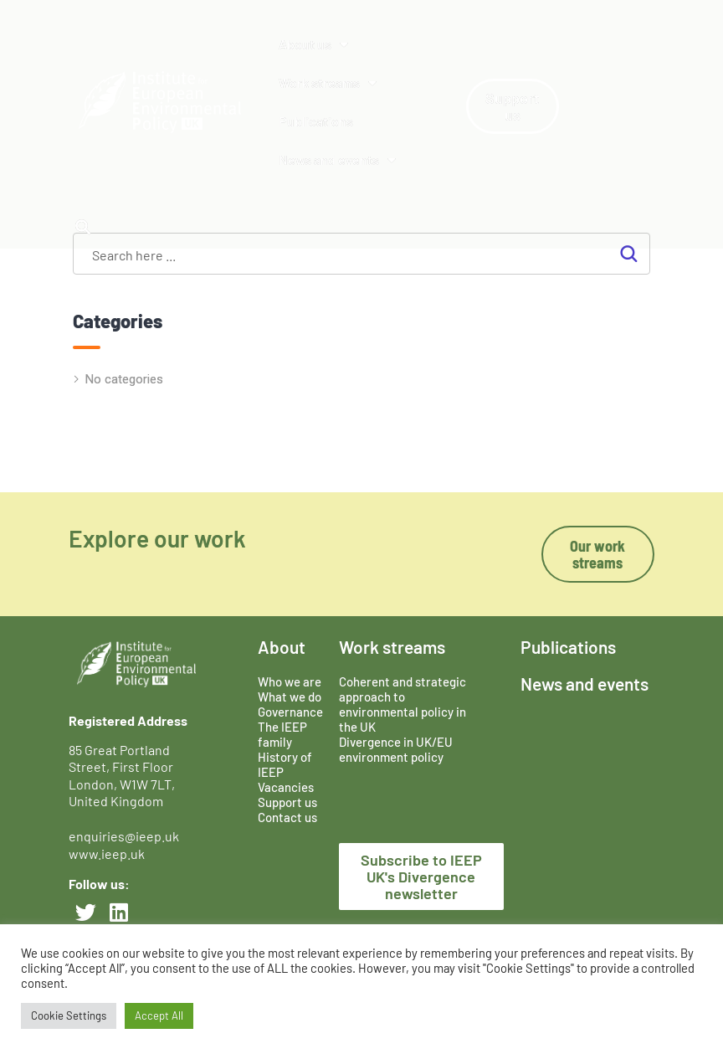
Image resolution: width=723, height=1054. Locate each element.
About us (313, 44)
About (281, 646)
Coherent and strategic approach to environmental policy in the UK (402, 704)
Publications (316, 121)
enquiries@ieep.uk (126, 836)
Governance (290, 711)
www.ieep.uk (107, 853)
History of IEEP (285, 764)
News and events (337, 160)
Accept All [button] (159, 1015)
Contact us (287, 817)
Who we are (289, 681)
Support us (287, 802)
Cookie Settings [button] (68, 1015)
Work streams (328, 83)
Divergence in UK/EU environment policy (396, 749)
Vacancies (286, 786)
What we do (289, 696)
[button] (82, 226)
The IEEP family (282, 734)
